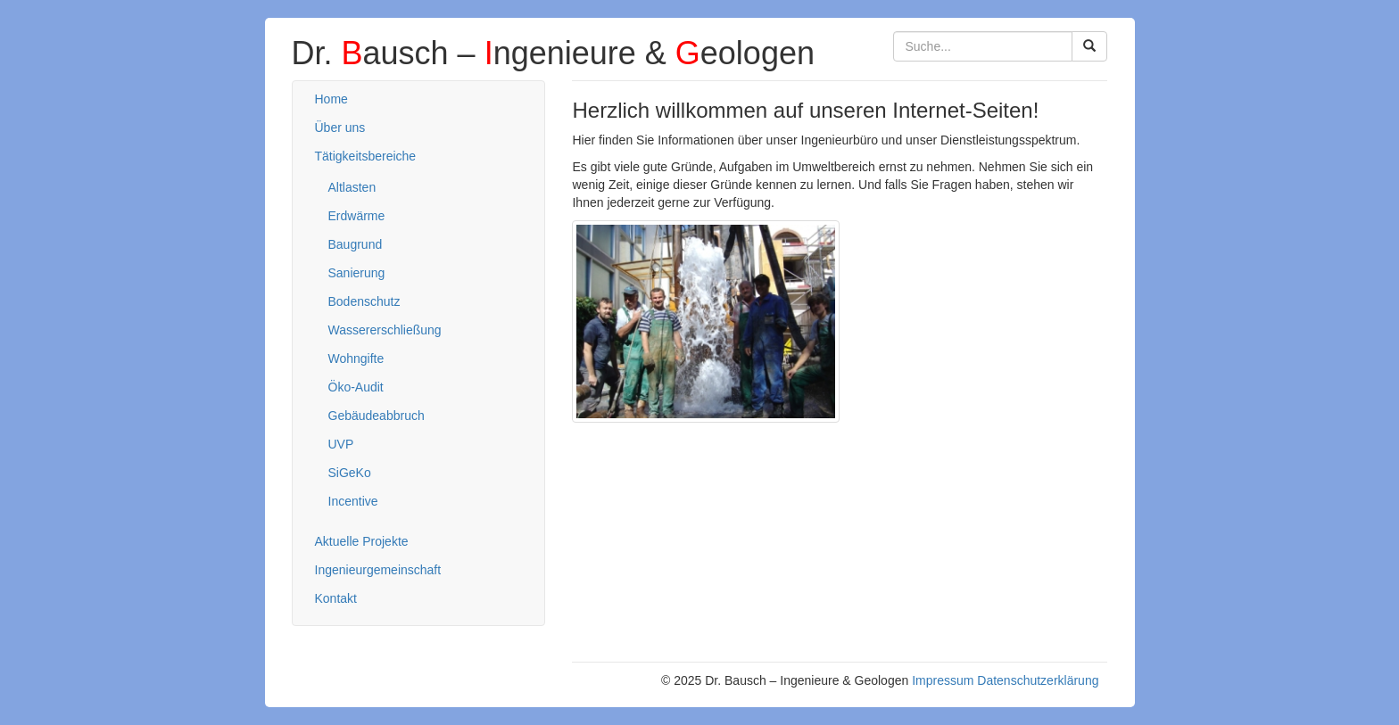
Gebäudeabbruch (376, 415)
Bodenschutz (364, 301)
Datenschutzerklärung (1037, 680)
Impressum (942, 680)
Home (331, 99)
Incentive (353, 501)
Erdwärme (356, 216)
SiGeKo (349, 472)
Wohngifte (356, 358)
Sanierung (356, 273)
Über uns (340, 127)
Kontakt (336, 598)
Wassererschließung (385, 330)
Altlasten (352, 187)
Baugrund (355, 244)
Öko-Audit (356, 387)
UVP (341, 444)
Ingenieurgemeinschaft (378, 570)
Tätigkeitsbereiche (366, 156)
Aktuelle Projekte (362, 541)
